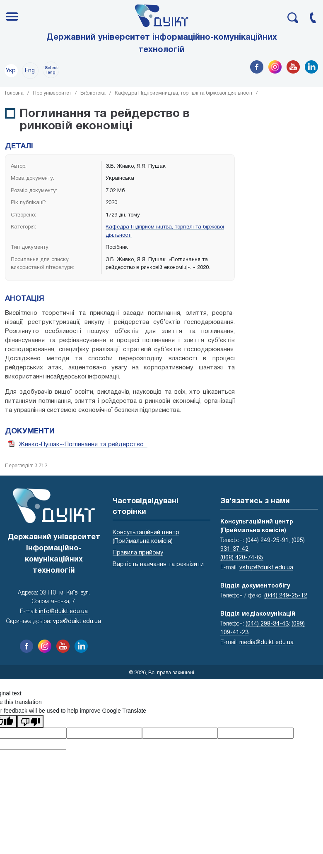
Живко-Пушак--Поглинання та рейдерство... (83, 444)
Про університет (52, 93)
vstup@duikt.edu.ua (266, 568)
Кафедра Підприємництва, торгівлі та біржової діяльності (183, 93)
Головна (14, 93)
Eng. (30, 71)
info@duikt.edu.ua (63, 611)
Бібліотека (93, 93)
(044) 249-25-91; (268, 540)
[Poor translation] (30, 721)
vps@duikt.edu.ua (77, 621)
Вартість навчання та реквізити (158, 564)
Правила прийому (138, 553)
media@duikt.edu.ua (266, 642)
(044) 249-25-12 (285, 596)
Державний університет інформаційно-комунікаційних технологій (161, 44)
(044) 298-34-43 (267, 624)
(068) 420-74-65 (241, 558)
